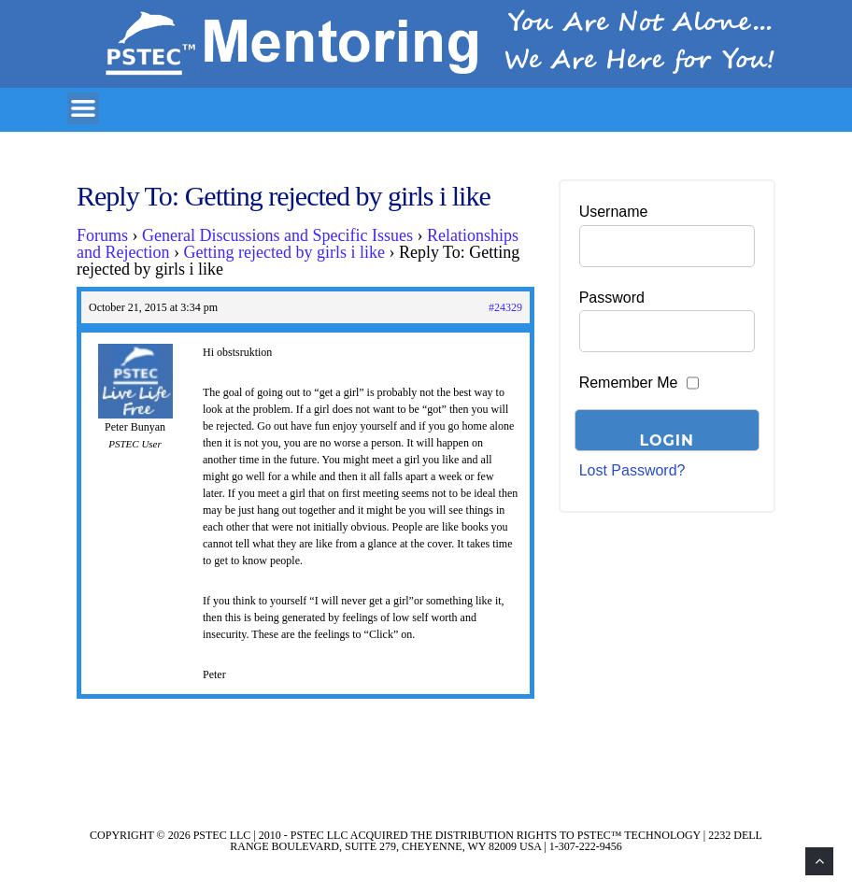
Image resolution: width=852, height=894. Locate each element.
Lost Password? (632, 470)
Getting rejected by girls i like (283, 252)
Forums (102, 235)
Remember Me (628, 382)
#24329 (505, 307)
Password (612, 297)
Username (613, 212)
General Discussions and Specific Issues (277, 235)
